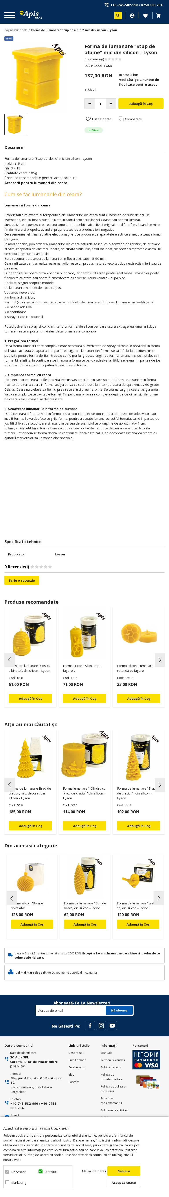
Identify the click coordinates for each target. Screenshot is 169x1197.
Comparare (133, 119)
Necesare (18, 1172)
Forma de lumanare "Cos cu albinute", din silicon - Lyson (29, 668)
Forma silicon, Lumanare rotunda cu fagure (135, 668)
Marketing (18, 1182)
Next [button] (160, 660)
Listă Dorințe (101, 119)
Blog (71, 1074)
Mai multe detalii (94, 1171)
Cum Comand (77, 1060)
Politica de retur (111, 1067)
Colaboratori (76, 1067)
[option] (38, 77)
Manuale (106, 1053)
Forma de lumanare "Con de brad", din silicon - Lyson (85, 905)
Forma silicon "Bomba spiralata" (27, 905)
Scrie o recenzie (22, 580)
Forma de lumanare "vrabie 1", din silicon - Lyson (137, 905)
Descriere (13, 147)
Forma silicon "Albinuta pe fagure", (82, 668)
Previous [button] (9, 660)
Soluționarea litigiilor (114, 1110)
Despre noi (75, 1053)
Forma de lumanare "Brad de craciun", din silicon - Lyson (136, 793)
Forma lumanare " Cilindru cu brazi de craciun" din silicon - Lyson (84, 793)
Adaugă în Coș (32, 924)
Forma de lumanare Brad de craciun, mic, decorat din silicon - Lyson (30, 793)
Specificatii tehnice (23, 541)
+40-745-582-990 (124, 5)
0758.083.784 (151, 5)
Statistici (50, 1171)
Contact (73, 1082)
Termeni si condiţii (113, 1060)
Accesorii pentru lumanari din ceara (35, 182)
